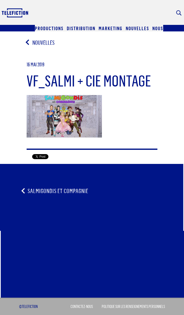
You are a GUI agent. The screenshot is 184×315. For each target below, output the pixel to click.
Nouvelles (40, 42)
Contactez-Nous (82, 306)
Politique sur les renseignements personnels (133, 306)
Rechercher (178, 13)
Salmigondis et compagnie (58, 191)
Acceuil (15, 13)
